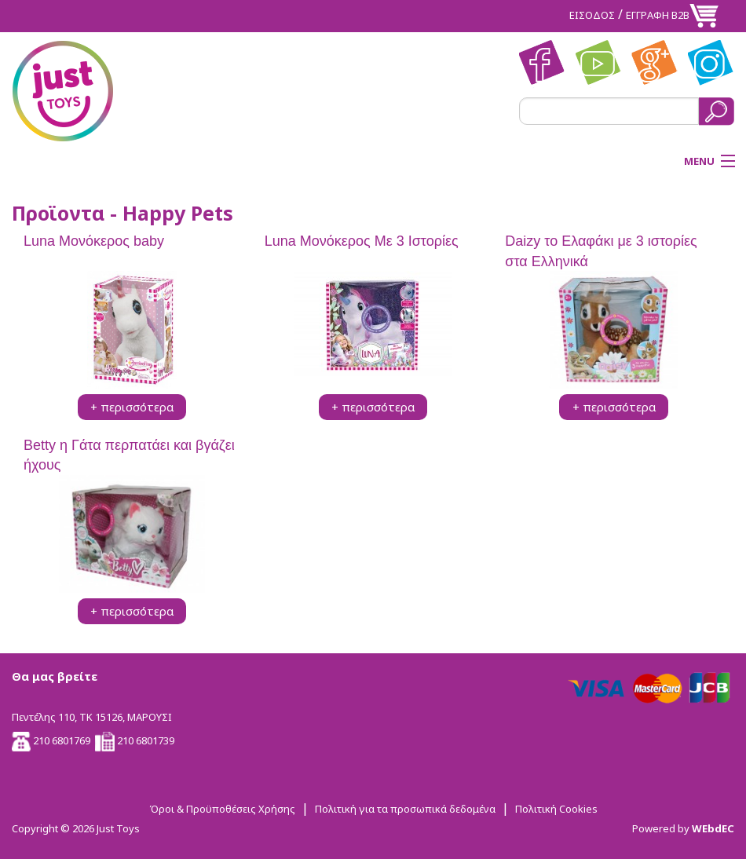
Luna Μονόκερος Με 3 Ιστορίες (362, 241)
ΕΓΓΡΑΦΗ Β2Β (657, 15)
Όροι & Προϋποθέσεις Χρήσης (222, 809)
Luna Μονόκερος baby (94, 241)
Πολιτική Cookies (556, 809)
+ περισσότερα (132, 407)
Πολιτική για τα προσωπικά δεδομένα (405, 809)
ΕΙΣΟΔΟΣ (592, 15)
